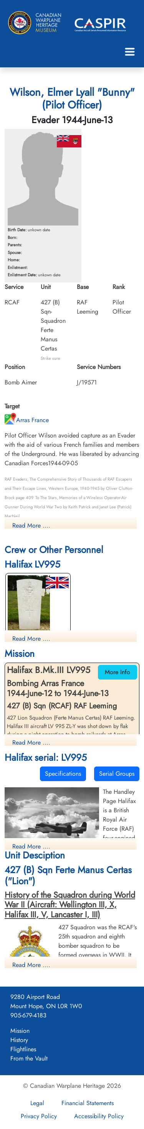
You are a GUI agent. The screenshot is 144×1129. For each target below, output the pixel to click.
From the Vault (29, 1058)
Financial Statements (87, 1103)
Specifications (63, 773)
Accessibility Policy (99, 1116)
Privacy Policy (39, 1116)
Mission (20, 1030)
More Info (117, 672)
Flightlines (23, 1049)
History (19, 1039)
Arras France (27, 420)
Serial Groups (116, 773)
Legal (37, 1103)
